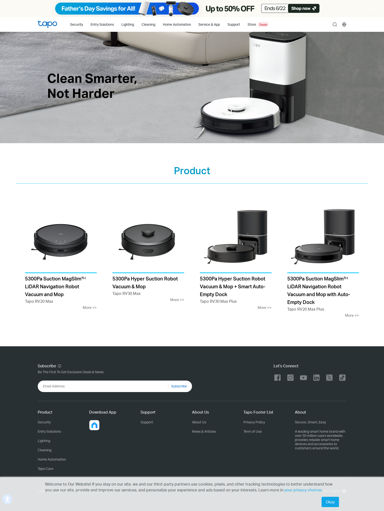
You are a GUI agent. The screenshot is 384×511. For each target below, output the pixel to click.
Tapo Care (45, 468)
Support (147, 422)
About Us (199, 422)
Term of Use (252, 431)
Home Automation (177, 24)
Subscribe (179, 386)
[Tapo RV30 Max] (148, 252)
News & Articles (204, 431)
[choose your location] (344, 24)
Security (76, 24)
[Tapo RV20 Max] (61, 256)
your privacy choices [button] (303, 489)
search (335, 25)
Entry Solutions (102, 24)
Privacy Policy (254, 422)
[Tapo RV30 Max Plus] (235, 256)
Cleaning (148, 24)
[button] (94, 425)
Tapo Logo (47, 24)
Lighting (127, 24)
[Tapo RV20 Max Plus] (323, 260)
